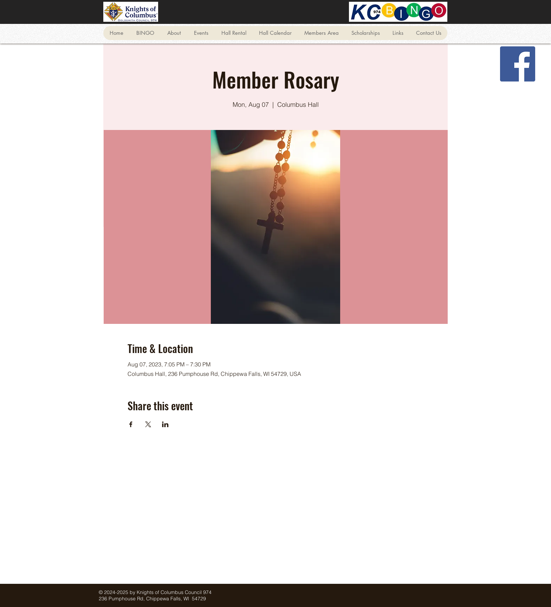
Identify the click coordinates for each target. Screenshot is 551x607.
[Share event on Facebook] (131, 424)
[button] (145, 33)
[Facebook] (517, 63)
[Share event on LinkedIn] (165, 424)
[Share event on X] (148, 424)
